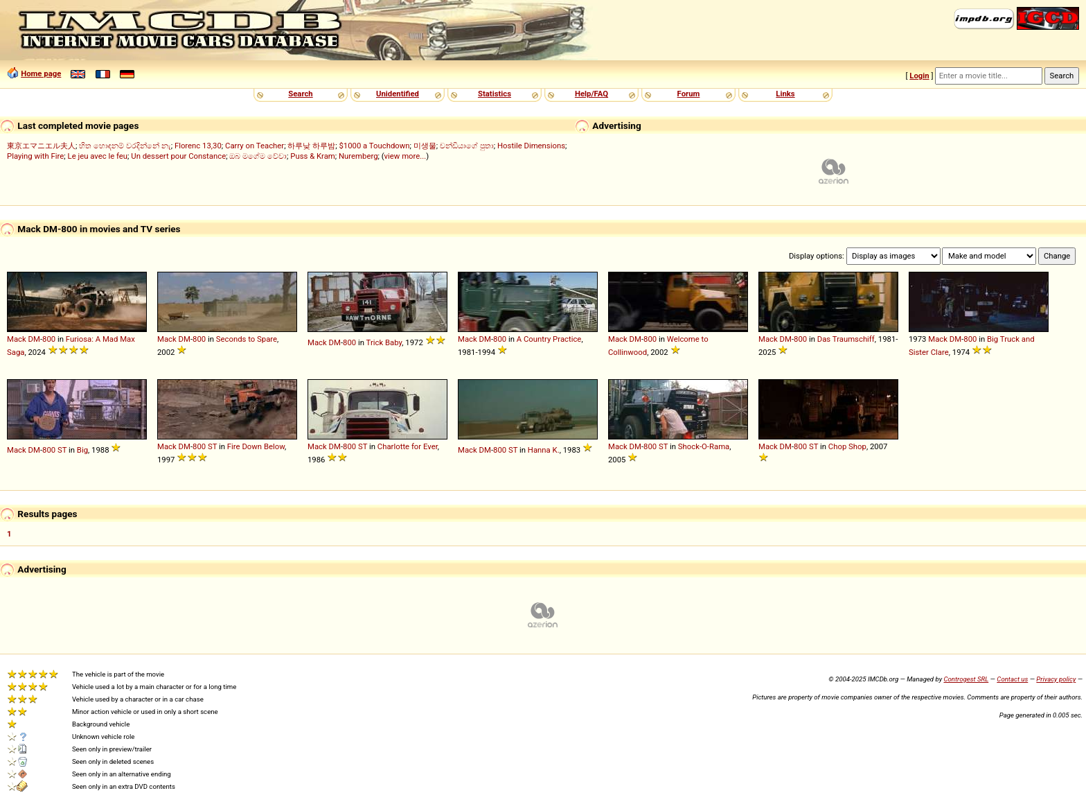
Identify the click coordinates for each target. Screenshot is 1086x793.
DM (34, 339)
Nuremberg (358, 156)
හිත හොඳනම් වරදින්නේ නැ (124, 145)
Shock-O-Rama (703, 446)
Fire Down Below (256, 446)
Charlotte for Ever (407, 446)
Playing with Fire (35, 156)
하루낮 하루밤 (311, 145)
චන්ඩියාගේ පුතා (467, 145)
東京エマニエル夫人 (41, 145)
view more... (405, 156)
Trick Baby (384, 342)
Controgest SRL (965, 679)
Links (785, 93)
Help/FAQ (591, 93)
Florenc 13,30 (198, 145)
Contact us (1012, 679)
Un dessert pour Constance (178, 156)
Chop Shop (847, 446)
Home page (41, 73)
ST (61, 450)
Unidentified (397, 93)
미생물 (424, 145)
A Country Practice (549, 339)
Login (919, 75)
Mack (16, 339)
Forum (688, 93)
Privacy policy (1056, 679)
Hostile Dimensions (531, 145)
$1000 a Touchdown (374, 145)
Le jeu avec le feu (98, 156)
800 (48, 339)
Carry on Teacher (254, 145)
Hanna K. (544, 450)
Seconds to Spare (246, 339)
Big (82, 450)
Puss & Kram (312, 156)
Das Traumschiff (846, 339)
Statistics (494, 93)
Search (300, 93)
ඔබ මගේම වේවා (258, 156)
